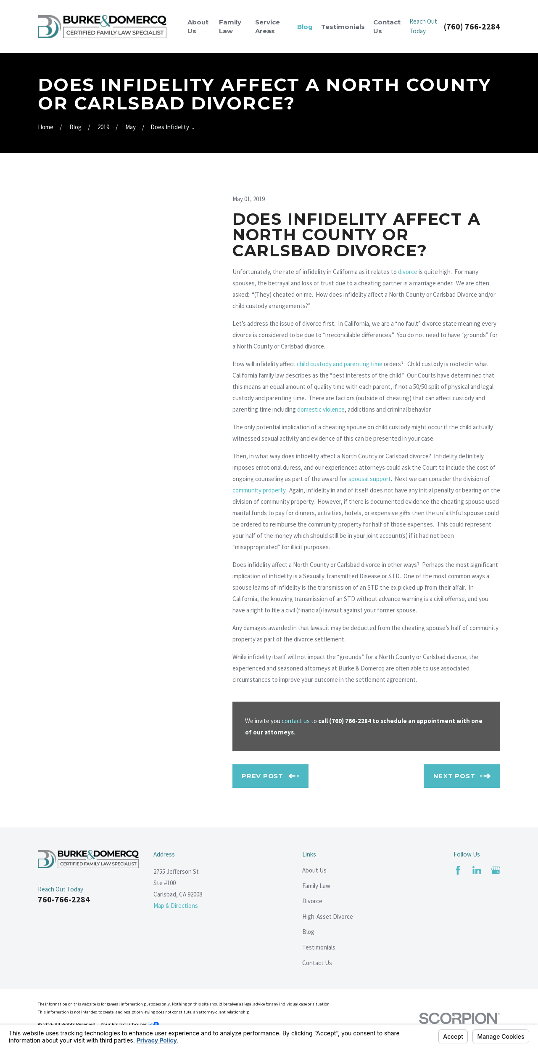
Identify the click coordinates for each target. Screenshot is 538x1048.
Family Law (316, 886)
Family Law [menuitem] (230, 26)
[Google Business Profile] (495, 870)
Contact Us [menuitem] (387, 26)
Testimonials (318, 947)
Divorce (312, 901)
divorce (407, 272)
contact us (296, 721)
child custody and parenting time (339, 364)
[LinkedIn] (476, 870)
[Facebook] (458, 870)
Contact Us (317, 963)
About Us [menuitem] (197, 26)
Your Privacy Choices (129, 1024)
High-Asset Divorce (327, 916)
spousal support (369, 479)
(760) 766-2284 (472, 26)
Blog (308, 932)
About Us (314, 870)
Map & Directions (175, 906)
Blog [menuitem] (305, 27)
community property (258, 490)
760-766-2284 (64, 899)
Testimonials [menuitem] (343, 27)
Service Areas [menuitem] (267, 26)
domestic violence (321, 409)
